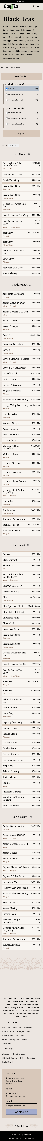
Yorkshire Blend (11, 525)
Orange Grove (10, 742)
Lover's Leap (9, 440)
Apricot (6, 554)
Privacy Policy (29, 1138)
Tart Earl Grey (10, 273)
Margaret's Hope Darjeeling (11, 447)
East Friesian (9, 379)
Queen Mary (9, 501)
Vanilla (6, 783)
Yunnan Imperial (11, 530)
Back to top (21, 1126)
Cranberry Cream (12, 629)
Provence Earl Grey (13, 268)
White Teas (17, 1028)
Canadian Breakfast (13, 344)
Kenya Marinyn (11, 434)
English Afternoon (12, 385)
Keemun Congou (11, 423)
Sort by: (10, 146)
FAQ (21, 1058)
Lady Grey (8, 259)
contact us (21, 1111)
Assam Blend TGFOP (14, 303)
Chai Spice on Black (13, 606)
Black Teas (15, 68)
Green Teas (28, 1028)
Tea (6, 68)
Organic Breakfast (12, 472)
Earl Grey (8, 233)
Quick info (21, 1)
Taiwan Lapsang (11, 771)
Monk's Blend (10, 734)
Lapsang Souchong (12, 722)
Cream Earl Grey (11, 186)
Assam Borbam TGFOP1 (15, 312)
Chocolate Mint (11, 618)
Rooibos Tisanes (8, 1032)
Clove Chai (8, 623)
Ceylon (6, 350)
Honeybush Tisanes (24, 1032)
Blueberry (8, 565)
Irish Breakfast (10, 414)
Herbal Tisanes (7, 1036)
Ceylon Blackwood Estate (16, 359)
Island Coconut (10, 708)
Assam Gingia (10, 320)
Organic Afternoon (12, 463)
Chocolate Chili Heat (13, 612)
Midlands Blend (11, 454)
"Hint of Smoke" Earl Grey (13, 251)
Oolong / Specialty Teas (10, 1040)
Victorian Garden (12, 792)
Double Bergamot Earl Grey (14, 205)
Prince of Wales (11, 754)
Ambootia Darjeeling (13, 294)
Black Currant (10, 560)
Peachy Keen (9, 748)
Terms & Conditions (15, 1138)
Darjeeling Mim (11, 373)
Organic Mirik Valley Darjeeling (13, 491)
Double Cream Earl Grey (15, 215)
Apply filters (21, 133)
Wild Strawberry (11, 805)
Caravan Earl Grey (12, 174)
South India (9, 510)
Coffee (24, 1040)
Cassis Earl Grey (11, 180)
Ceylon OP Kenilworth (14, 368)
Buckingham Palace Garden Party (13, 164)
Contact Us (31, 1058)
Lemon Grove (10, 728)
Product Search (7, 1062)
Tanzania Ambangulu (14, 519)
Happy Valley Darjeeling (15, 399)
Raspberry (8, 765)
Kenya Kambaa (10, 429)
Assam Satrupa (10, 326)
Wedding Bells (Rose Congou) (13, 798)
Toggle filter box (21, 76)
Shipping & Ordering (9, 1058)
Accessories (6, 1043)
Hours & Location (19, 1054)
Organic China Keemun (15, 481)
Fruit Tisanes (20, 1036)
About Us (5, 1054)
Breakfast (7, 335)
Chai (5, 597)
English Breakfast (12, 391)
